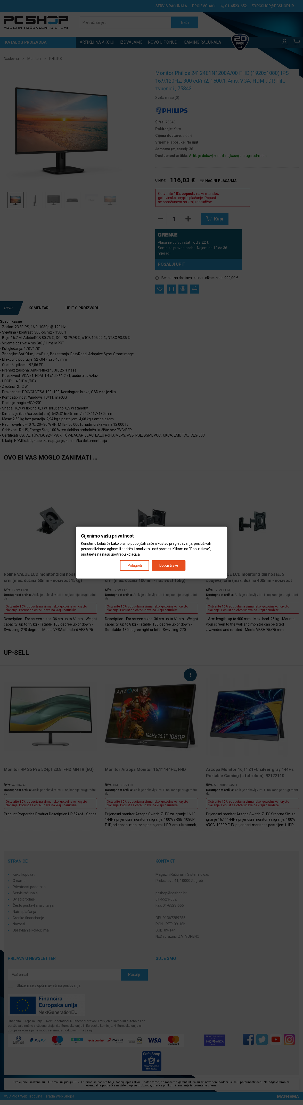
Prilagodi (135, 565)
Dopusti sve (168, 565)
